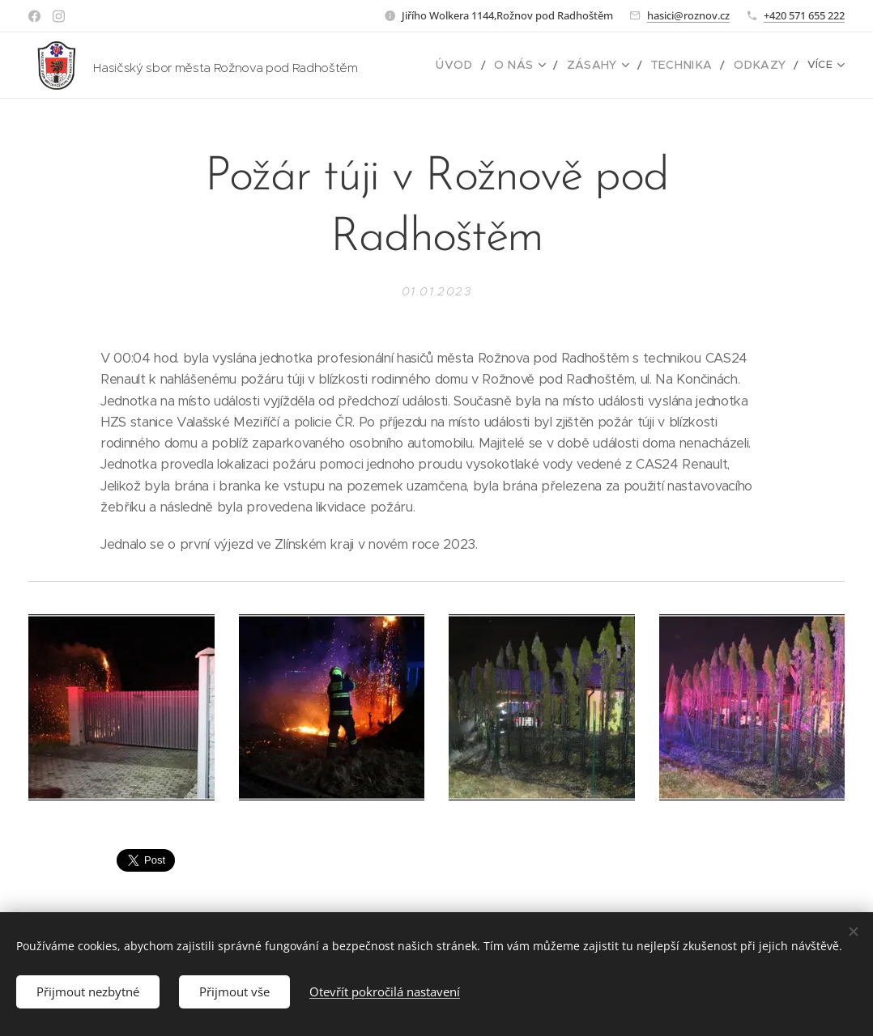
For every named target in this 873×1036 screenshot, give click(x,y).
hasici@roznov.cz (688, 15)
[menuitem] (480, 65)
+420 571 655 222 (804, 15)
